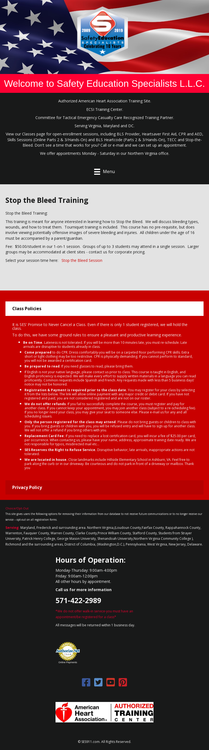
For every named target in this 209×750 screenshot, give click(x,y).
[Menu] (104, 172)
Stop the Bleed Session (82, 260)
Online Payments (68, 662)
